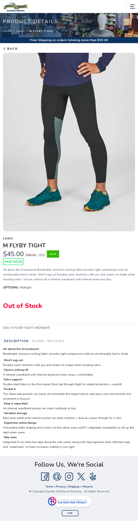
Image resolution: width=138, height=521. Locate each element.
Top (70, 513)
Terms (49, 487)
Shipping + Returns (80, 487)
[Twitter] (81, 477)
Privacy (60, 487)
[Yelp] (93, 477)
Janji (20, 31)
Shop (7, 31)
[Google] (57, 477)
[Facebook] (45, 477)
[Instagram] (69, 477)
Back (10, 49)
